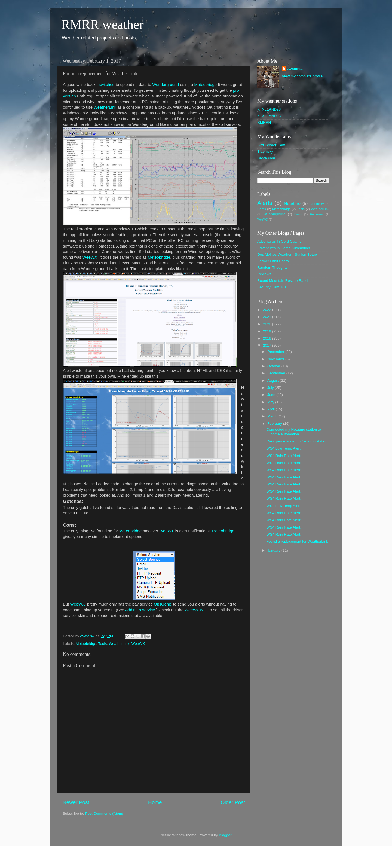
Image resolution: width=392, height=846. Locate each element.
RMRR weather (102, 24)
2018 (267, 338)
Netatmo (292, 203)
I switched (106, 85)
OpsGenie (163, 604)
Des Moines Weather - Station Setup (287, 254)
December (276, 352)
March (272, 416)
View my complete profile (302, 76)
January (274, 550)
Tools (102, 644)
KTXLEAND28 (269, 109)
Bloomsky (265, 151)
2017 (267, 345)
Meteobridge (205, 85)
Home (155, 802)
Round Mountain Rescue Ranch (283, 281)
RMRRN (264, 122)
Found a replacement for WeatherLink (297, 541)
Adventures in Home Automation (283, 248)
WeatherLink (105, 107)
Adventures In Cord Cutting (279, 241)
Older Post (233, 802)
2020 (267, 324)
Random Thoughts (272, 267)
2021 (267, 317)
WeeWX (89, 257)
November (276, 359)
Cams (261, 209)
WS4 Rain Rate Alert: (284, 456)
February (275, 424)
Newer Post (76, 802)
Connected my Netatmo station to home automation (294, 431)
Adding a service (140, 610)
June (271, 395)
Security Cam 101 (271, 287)
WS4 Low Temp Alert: (284, 448)
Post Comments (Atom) (104, 813)
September (276, 373)
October (274, 366)
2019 (267, 331)
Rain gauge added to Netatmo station (297, 441)
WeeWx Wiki (196, 610)
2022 (267, 310)
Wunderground (165, 85)
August (273, 380)
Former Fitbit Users (273, 261)
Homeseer (317, 214)
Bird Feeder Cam (271, 145)
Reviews (264, 274)
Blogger (225, 835)
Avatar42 (295, 69)
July (271, 388)
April (271, 409)
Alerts (264, 203)
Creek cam (266, 158)
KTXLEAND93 (269, 116)
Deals (298, 214)
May (271, 402)
